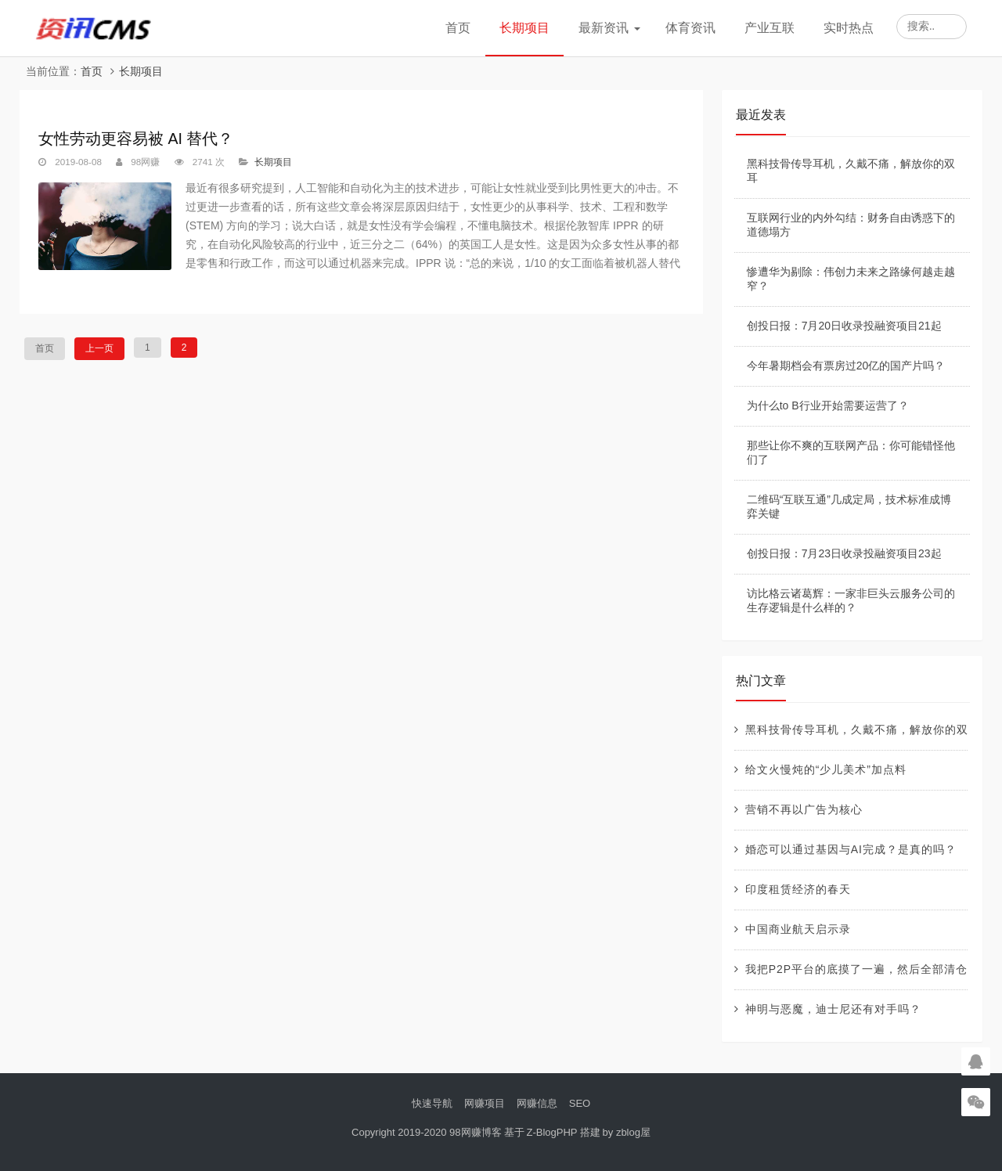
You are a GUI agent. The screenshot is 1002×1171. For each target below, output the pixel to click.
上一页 (99, 348)
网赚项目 (484, 1103)
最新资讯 (603, 27)
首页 (457, 27)
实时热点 (849, 27)
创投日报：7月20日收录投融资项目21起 (844, 325)
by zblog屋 (627, 1132)
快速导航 (432, 1103)
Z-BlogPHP (552, 1132)
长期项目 (524, 27)
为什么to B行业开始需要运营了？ (828, 405)
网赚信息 (537, 1103)
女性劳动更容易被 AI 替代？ (135, 138)
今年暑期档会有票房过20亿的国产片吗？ (846, 365)
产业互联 (769, 27)
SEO (579, 1103)
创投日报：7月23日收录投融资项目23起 (844, 553)
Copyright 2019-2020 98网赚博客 (426, 1132)
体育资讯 (690, 27)
